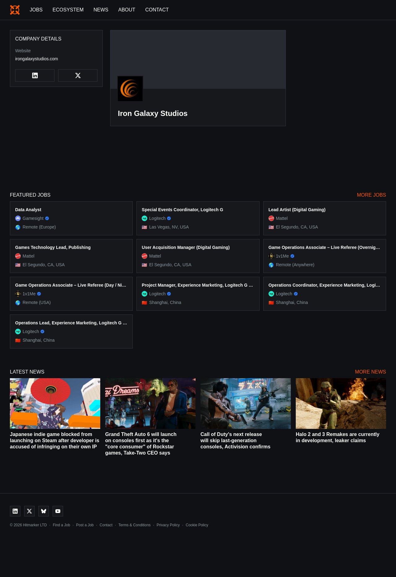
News (100, 9)
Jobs (36, 9)
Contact (157, 9)
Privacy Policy (168, 525)
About (126, 9)
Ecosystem (68, 9)
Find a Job (61, 525)
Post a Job (85, 525)
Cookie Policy (197, 525)
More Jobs (371, 195)
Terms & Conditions (134, 525)
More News (370, 371)
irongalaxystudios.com (36, 58)
